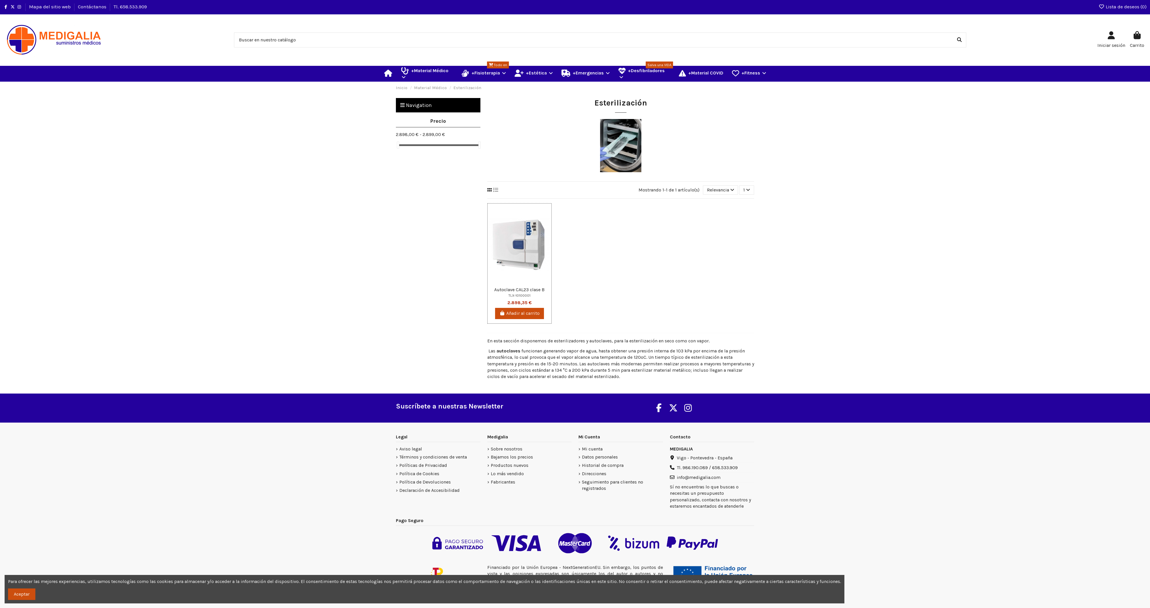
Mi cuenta (592, 449)
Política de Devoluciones (425, 482)
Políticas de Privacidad (423, 465)
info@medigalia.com (698, 477)
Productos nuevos (509, 465)
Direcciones (594, 473)
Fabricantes (503, 482)
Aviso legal (410, 449)
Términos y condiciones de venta (433, 457)
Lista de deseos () (1123, 6)
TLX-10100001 (519, 295)
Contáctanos (93, 6)
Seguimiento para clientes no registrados (612, 485)
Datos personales (600, 457)
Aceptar (22, 594)
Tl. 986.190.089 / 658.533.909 (707, 467)
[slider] (398, 145)
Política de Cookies (419, 473)
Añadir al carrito (519, 313)
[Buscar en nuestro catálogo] (959, 39)
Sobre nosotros (506, 449)
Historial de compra (603, 465)
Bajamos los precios (512, 457)
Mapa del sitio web (50, 6)
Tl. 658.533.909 (130, 6)
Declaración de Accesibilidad (429, 490)
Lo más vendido (507, 473)
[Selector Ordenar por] (720, 190)
